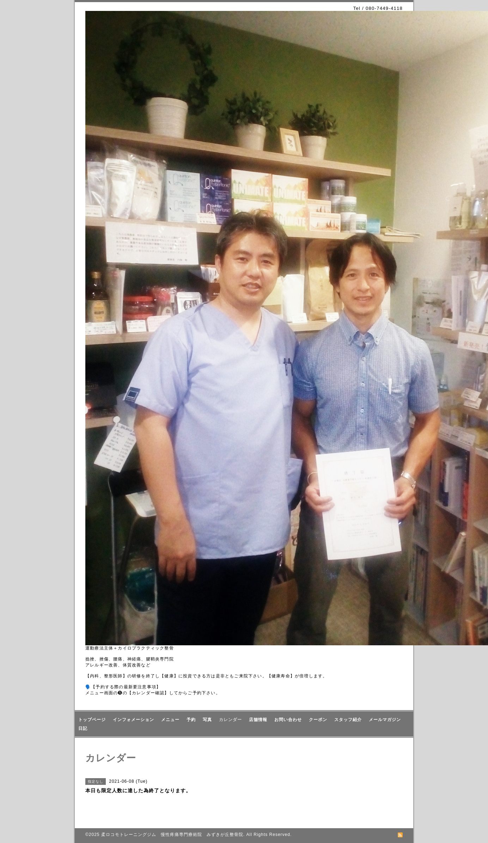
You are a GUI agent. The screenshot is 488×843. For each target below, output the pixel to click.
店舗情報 (258, 719)
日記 (82, 728)
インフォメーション (133, 719)
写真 (207, 719)
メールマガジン (385, 719)
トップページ (92, 719)
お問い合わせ (288, 719)
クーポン (318, 719)
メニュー (170, 719)
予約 (191, 719)
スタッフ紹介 (348, 719)
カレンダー (230, 719)
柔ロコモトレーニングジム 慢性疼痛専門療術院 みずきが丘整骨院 (172, 834)
